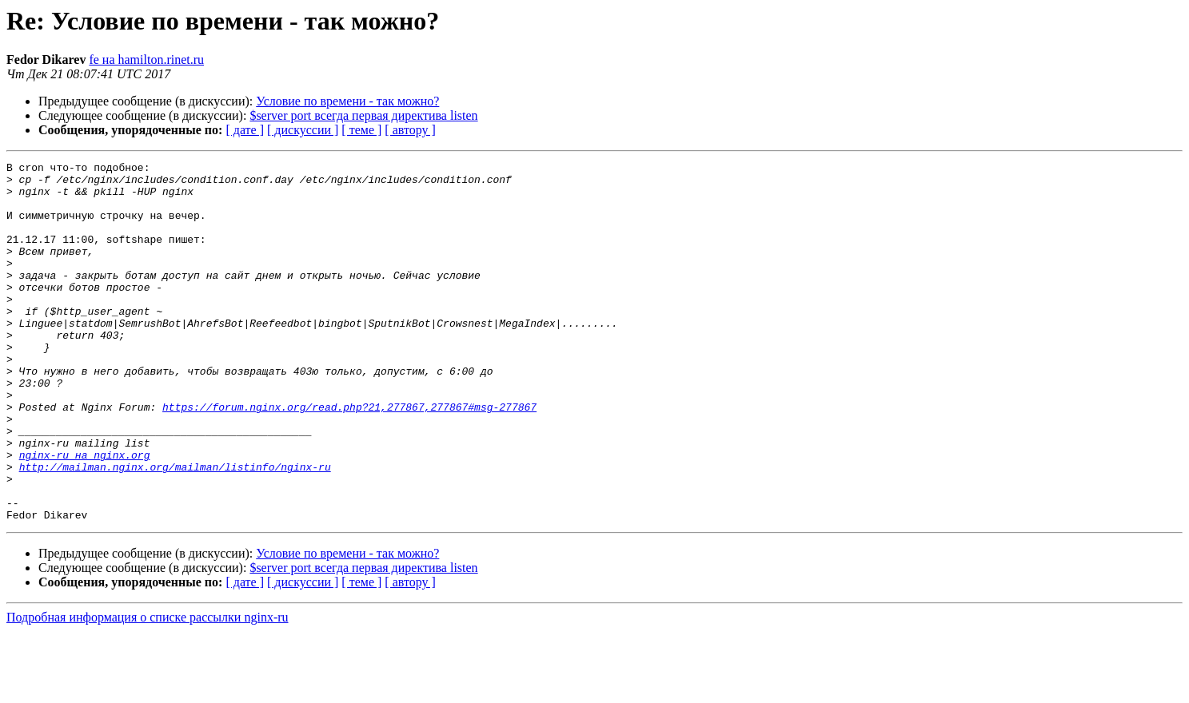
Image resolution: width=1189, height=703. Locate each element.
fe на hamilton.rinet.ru (146, 59)
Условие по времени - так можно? (347, 101)
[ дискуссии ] (302, 130)
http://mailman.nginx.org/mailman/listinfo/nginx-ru (175, 529)
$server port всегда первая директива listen (363, 115)
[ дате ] (244, 130)
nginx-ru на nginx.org (84, 514)
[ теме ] (361, 130)
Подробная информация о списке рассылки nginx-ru (147, 689)
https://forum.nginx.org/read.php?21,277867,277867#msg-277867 (349, 457)
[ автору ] (410, 130)
